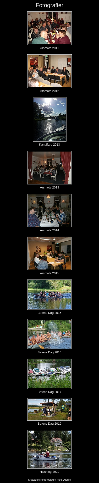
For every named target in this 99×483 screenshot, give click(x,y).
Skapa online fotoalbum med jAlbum (49, 479)
